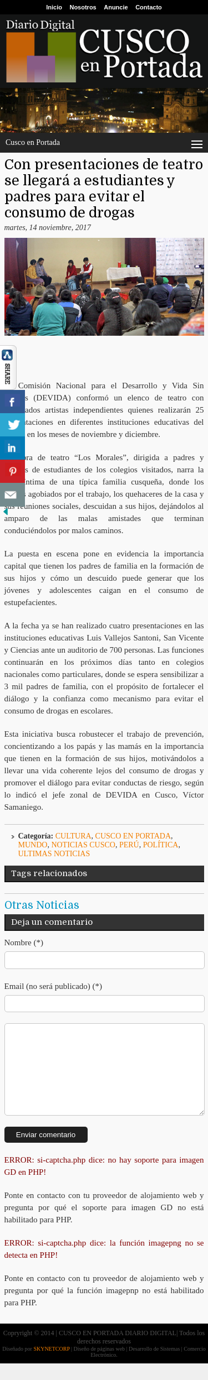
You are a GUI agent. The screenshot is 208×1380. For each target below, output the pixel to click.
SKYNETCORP (51, 1365)
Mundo (33, 845)
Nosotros (82, 7)
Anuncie (116, 7)
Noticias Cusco (83, 845)
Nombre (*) (23, 942)
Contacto (148, 7)
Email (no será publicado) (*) (53, 986)
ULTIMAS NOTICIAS (54, 854)
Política (161, 845)
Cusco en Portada (133, 836)
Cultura (73, 836)
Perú (129, 845)
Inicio (54, 7)
